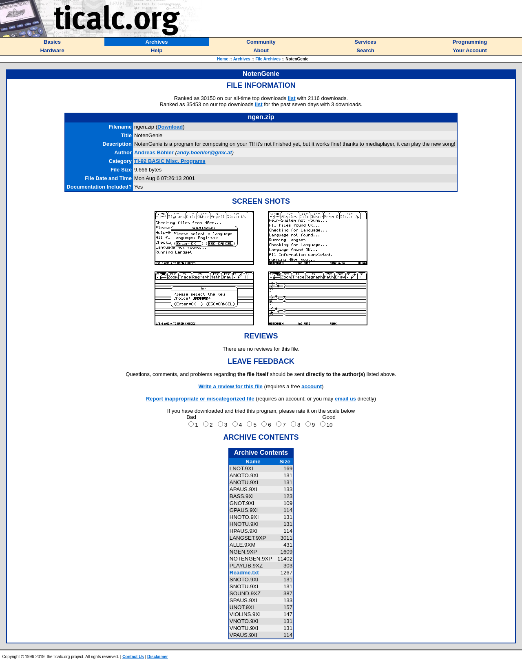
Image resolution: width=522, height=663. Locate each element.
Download (170, 127)
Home (222, 59)
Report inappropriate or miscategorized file (200, 399)
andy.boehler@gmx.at (204, 152)
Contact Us (133, 656)
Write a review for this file (231, 386)
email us (345, 399)
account (311, 386)
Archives (241, 59)
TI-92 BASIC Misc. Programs (170, 161)
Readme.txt (244, 573)
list (292, 98)
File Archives (268, 59)
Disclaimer (157, 656)
